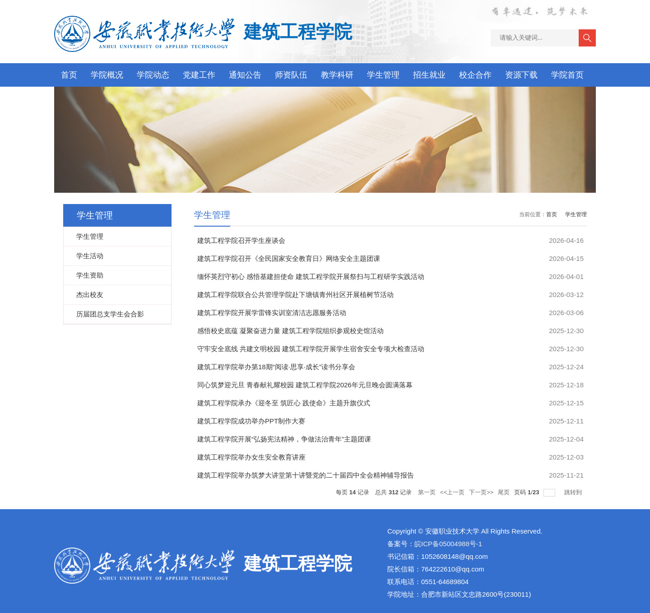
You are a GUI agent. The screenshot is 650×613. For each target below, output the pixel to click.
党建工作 (199, 74)
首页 (69, 74)
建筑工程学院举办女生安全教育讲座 (251, 457)
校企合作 (475, 74)
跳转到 (574, 492)
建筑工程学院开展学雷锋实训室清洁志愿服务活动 (271, 312)
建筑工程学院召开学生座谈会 (241, 240)
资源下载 (521, 74)
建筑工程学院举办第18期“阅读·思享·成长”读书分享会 (276, 367)
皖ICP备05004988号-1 (448, 544)
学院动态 (153, 74)
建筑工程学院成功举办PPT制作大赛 (251, 421)
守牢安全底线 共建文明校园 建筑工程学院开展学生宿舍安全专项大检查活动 (310, 349)
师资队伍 (291, 74)
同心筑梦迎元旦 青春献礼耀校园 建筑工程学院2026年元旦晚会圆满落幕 (305, 385)
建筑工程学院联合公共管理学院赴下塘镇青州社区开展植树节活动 (295, 294)
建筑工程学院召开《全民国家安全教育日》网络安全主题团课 (288, 258)
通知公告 (245, 74)
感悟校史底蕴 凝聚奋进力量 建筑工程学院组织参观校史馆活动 (290, 330)
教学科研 (337, 74)
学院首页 (567, 74)
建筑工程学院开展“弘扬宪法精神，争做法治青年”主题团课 (284, 439)
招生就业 (429, 74)
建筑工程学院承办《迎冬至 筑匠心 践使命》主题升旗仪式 (283, 403)
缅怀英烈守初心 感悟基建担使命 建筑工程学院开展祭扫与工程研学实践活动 (310, 276)
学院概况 (107, 74)
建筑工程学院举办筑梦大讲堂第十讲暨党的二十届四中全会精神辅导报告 (305, 475)
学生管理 (383, 74)
